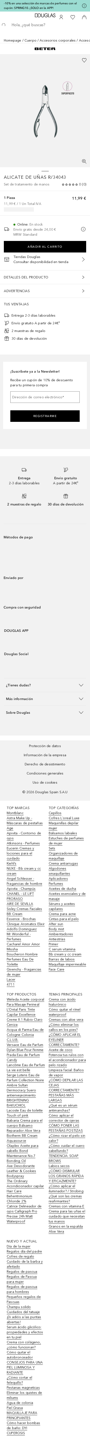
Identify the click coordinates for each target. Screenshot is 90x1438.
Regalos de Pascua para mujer (22, 1279)
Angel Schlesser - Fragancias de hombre (24, 881)
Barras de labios (62, 959)
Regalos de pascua (22, 1272)
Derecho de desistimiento (45, 764)
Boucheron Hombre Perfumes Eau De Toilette (22, 959)
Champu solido (19, 1307)
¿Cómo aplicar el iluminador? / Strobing (66, 1188)
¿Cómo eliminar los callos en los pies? (64, 1027)
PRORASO (15, 899)
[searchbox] (45, 25)
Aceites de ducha (62, 889)
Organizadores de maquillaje (63, 855)
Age (10, 828)
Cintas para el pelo (64, 919)
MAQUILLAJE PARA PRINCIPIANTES (22, 1415)
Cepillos (55, 813)
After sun (56, 924)
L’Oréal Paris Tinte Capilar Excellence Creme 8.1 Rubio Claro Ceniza (24, 1017)
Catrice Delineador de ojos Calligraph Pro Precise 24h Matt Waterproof (24, 1213)
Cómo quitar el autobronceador (20, 1354)
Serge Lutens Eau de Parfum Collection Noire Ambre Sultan (25, 1080)
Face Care (57, 969)
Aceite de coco (61, 1050)
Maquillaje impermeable (67, 964)
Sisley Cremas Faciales (24, 909)
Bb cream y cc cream (65, 954)
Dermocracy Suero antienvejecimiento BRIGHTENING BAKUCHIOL (21, 1097)
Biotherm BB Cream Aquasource (22, 1138)
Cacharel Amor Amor (23, 944)
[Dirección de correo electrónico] (45, 397)
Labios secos (59, 1166)
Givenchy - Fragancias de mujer (24, 972)
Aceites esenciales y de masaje (67, 896)
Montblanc (15, 813)
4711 (11, 985)
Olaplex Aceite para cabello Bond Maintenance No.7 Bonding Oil (22, 1153)
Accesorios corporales (58, 40)
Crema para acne (62, 914)
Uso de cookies (45, 782)
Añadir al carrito (45, 246)
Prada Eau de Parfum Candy (23, 1057)
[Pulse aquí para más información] (84, 6)
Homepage (12, 40)
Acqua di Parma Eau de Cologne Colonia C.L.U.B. (25, 1035)
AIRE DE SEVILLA (20, 904)
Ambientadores (61, 934)
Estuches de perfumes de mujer (66, 840)
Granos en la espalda (66, 1226)
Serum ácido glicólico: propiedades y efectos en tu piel (25, 1332)
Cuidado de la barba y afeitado (25, 1264)
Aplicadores (58, 879)
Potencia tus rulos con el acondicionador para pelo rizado (67, 1060)
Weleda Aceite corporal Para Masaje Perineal (25, 1002)
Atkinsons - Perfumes (23, 843)
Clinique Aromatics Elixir (26, 924)
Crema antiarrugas (63, 863)
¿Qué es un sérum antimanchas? (63, 1107)
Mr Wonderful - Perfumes (19, 936)
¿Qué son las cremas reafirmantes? (65, 1198)
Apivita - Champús (21, 889)
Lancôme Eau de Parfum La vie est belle (26, 1067)
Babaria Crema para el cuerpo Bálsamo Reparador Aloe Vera (24, 1125)
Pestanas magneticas (23, 1388)
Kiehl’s (11, 863)
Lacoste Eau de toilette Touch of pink (25, 1113)
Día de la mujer (18, 1246)
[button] (45, 685)
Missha (12, 949)
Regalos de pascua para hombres (22, 1289)
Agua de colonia (20, 1403)
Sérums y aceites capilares (62, 906)
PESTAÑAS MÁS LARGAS (61, 1097)
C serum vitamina (62, 949)
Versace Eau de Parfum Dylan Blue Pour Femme (25, 1047)
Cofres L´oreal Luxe (64, 818)
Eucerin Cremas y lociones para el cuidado (20, 853)
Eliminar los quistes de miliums (24, 1395)
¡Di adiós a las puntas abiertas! (24, 1319)
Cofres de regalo (20, 1256)
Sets (52, 848)
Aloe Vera (56, 1231)
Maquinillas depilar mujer (64, 825)
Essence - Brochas (21, 919)
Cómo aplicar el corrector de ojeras (64, 1118)
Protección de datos (45, 746)
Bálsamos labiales (63, 833)
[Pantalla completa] (84, 161)
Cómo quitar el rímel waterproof (65, 1012)
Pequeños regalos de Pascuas (24, 1299)
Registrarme (45, 416)
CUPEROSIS (16, 1433)
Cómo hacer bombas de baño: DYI (23, 1425)
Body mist (56, 929)
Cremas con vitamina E (66, 1206)
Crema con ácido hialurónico (62, 1002)
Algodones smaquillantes (59, 871)
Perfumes (56, 884)
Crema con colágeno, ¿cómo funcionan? (24, 1344)
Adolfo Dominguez (22, 929)
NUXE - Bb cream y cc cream (24, 871)
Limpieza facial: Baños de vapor (66, 1072)
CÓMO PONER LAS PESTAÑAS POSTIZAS (66, 1128)
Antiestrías (57, 939)
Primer (53, 944)
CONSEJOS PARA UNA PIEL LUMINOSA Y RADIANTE (25, 1367)
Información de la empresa (45, 755)
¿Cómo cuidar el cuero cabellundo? (67, 1148)
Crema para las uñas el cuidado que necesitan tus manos (67, 1216)
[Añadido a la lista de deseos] (84, 60)
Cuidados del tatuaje (23, 1312)
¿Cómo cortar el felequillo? (19, 1380)
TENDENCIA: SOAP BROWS (64, 1158)
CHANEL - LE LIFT (20, 894)
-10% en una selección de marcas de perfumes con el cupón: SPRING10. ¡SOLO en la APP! (40, 6)
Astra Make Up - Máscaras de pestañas (25, 820)
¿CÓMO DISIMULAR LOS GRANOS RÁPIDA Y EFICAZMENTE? (66, 1176)
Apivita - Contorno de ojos (24, 835)
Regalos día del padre (24, 1251)
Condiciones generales (45, 773)
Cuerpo (30, 40)
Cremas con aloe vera (66, 1020)
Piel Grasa (15, 1408)
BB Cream (15, 914)
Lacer (11, 979)
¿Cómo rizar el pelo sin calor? (67, 1138)
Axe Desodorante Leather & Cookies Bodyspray (21, 1171)
